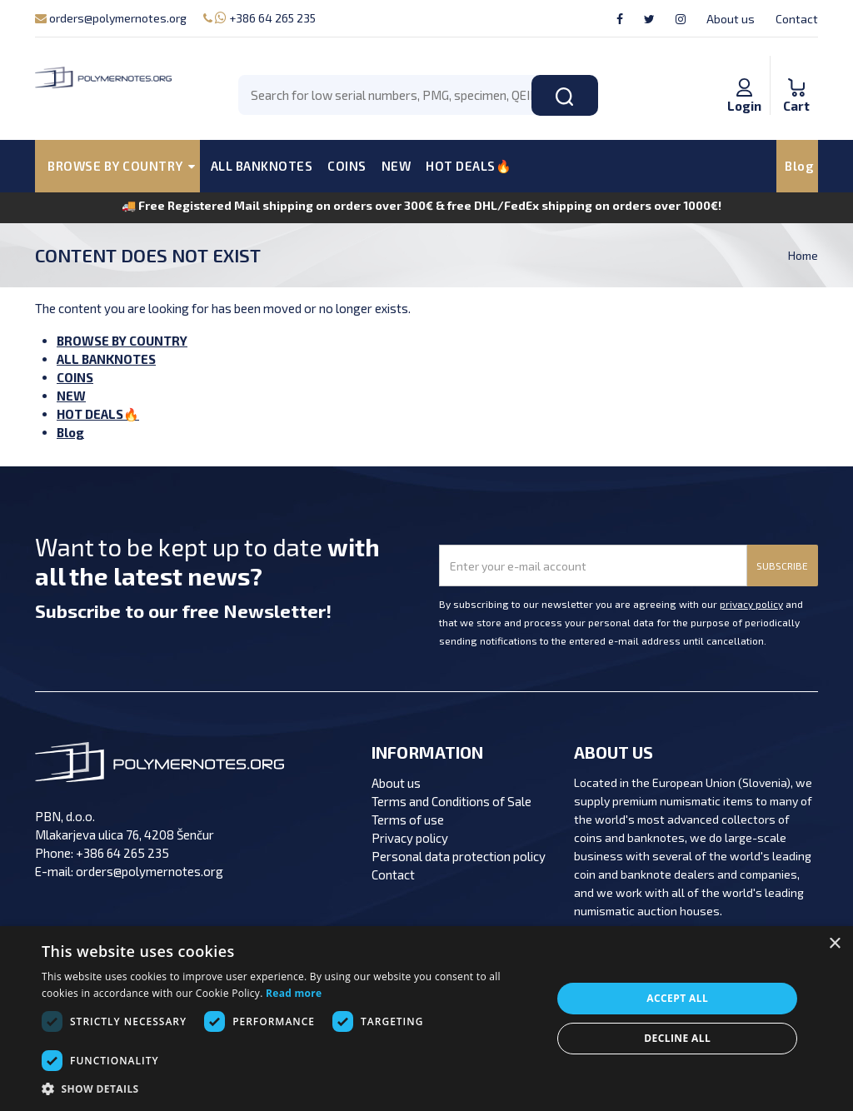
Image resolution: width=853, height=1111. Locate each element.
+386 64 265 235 (259, 18)
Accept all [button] (677, 998)
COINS (347, 165)
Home (803, 255)
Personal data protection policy (459, 856)
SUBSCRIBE (782, 565)
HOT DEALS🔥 (468, 165)
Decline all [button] (677, 1038)
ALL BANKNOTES (262, 165)
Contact (797, 19)
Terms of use (408, 819)
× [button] (834, 944)
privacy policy (751, 604)
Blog (799, 165)
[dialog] (426, 1018)
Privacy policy (410, 837)
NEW (397, 165)
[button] (289, 1089)
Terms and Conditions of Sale (451, 801)
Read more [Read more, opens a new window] (294, 993)
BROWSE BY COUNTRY (122, 340)
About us (730, 19)
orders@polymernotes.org (111, 18)
